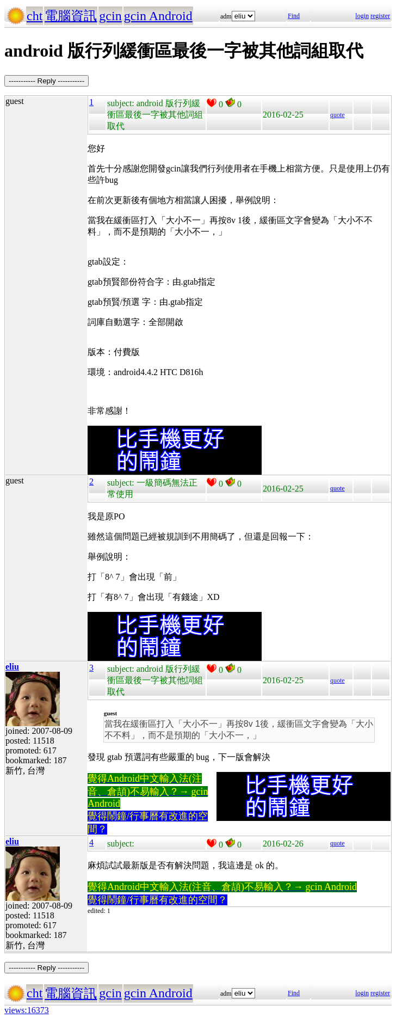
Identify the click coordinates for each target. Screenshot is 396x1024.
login (362, 16)
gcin (110, 16)
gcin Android (158, 16)
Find (294, 16)
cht (34, 16)
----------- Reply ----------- (46, 81)
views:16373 (26, 1010)
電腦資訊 (71, 16)
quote (337, 115)
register (380, 16)
